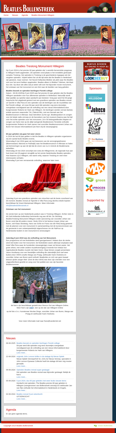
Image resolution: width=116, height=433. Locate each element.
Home (6, 15)
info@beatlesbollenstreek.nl (17, 205)
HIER (31, 308)
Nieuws (15, 15)
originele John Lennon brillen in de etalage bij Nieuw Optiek (40, 356)
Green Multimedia (103, 426)
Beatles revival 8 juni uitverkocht (29, 394)
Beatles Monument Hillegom (43, 15)
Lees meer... (22, 353)
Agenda (25, 15)
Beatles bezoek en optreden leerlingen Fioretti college (38, 343)
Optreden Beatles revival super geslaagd (33, 370)
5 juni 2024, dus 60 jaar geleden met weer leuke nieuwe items (41, 381)
